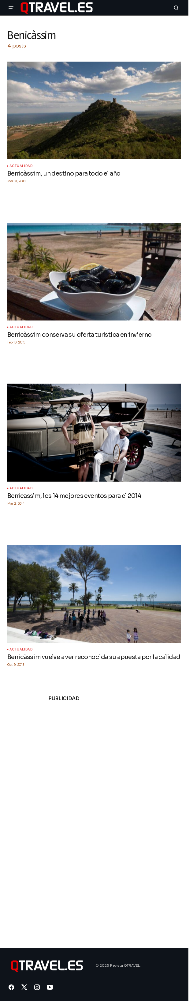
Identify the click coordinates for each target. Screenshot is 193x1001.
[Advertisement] (94, 802)
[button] (11, 7)
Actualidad (21, 166)
